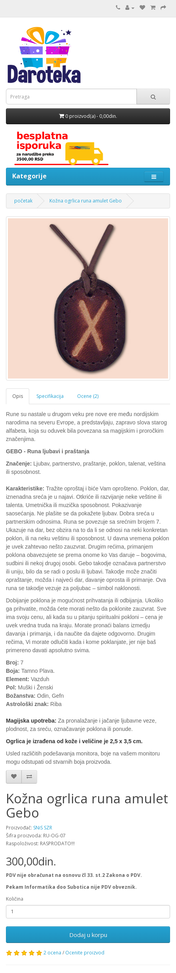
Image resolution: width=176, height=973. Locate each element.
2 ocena (52, 952)
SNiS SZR (42, 827)
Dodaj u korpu (88, 935)
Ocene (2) (87, 396)
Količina (14, 898)
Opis (17, 396)
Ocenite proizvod (84, 952)
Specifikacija (50, 396)
